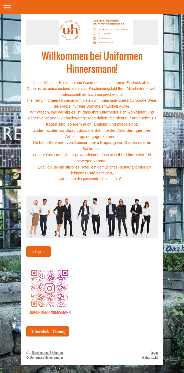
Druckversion (38, 352)
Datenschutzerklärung (48, 331)
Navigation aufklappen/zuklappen (92, 7)
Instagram (38, 251)
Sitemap (57, 352)
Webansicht (150, 357)
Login (154, 352)
